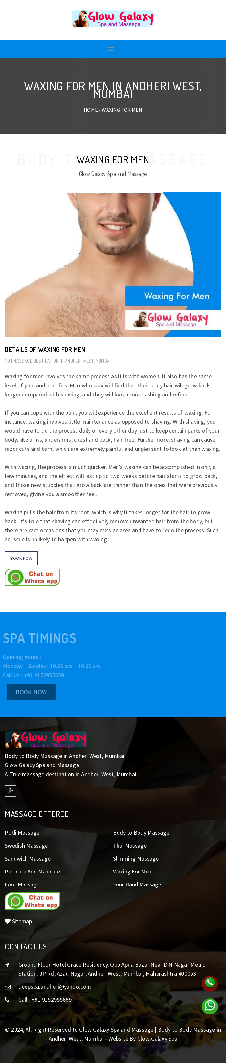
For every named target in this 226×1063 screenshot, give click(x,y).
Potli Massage (22, 832)
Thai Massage (130, 845)
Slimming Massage (136, 858)
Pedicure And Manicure (32, 871)
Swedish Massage (26, 845)
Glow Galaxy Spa (157, 1038)
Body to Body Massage (141, 832)
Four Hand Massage (137, 884)
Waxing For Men (132, 871)
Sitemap (18, 921)
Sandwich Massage (28, 858)
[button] (32, 584)
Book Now (21, 558)
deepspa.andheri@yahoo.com (54, 986)
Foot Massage (22, 884)
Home (91, 109)
